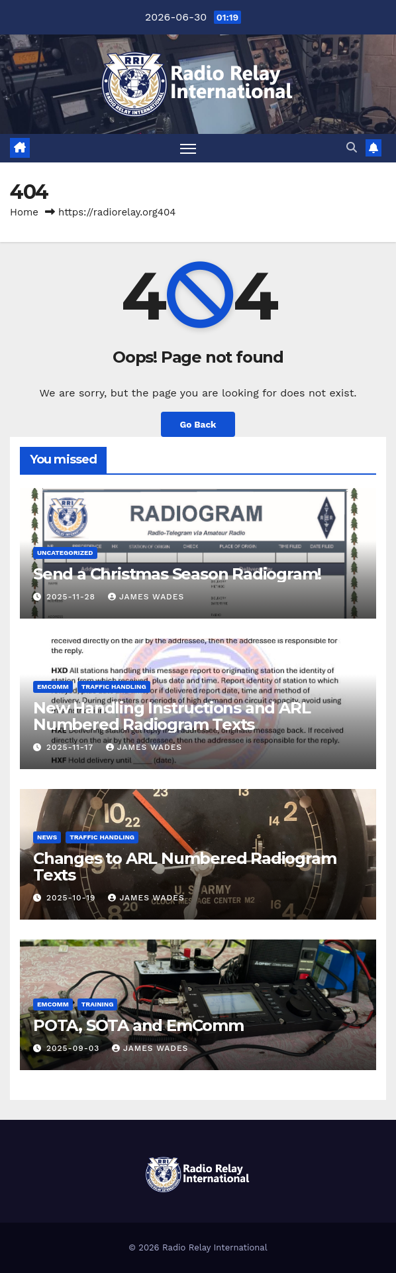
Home (24, 212)
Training (97, 1004)
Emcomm (53, 686)
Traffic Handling (113, 686)
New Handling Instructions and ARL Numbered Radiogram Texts (171, 716)
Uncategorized (65, 552)
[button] (351, 147)
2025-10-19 (72, 897)
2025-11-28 (72, 596)
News (47, 837)
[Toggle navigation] (188, 148)
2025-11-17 (71, 747)
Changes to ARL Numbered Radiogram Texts (184, 866)
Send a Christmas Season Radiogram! (177, 573)
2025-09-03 (74, 1048)
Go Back (197, 424)
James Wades (146, 596)
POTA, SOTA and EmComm (138, 1025)
